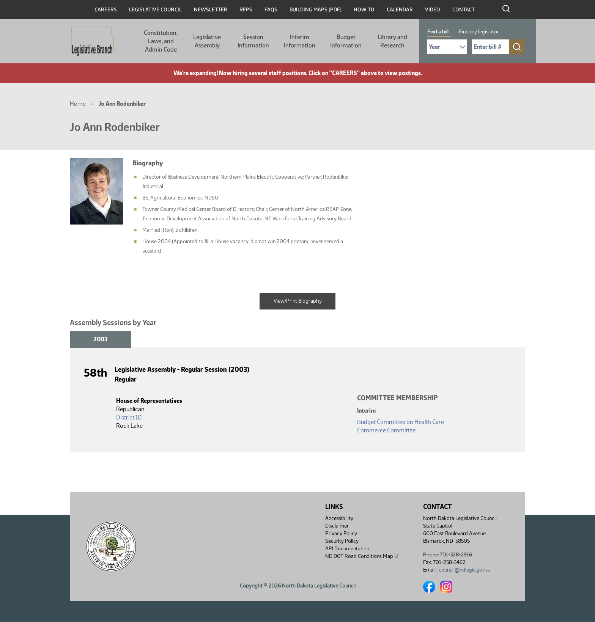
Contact (463, 9)
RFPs (245, 9)
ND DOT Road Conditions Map (362, 556)
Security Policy (342, 541)
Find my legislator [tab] (479, 31)
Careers (105, 9)
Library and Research (392, 41)
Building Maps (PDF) (316, 9)
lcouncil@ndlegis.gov (464, 570)
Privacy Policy (341, 533)
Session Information (253, 41)
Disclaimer (337, 526)
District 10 (129, 417)
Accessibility (339, 518)
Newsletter (210, 9)
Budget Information (346, 41)
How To (364, 9)
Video (432, 9)
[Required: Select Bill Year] (447, 47)
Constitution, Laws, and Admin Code (161, 41)
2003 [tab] (100, 339)
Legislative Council (155, 9)
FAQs (270, 9)
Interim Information (299, 41)
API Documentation (347, 548)
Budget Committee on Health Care (400, 422)
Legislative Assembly (207, 41)
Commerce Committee (386, 430)
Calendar (400, 9)
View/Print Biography (298, 301)
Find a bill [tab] (438, 31)
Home (78, 103)
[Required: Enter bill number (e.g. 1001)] (491, 47)
